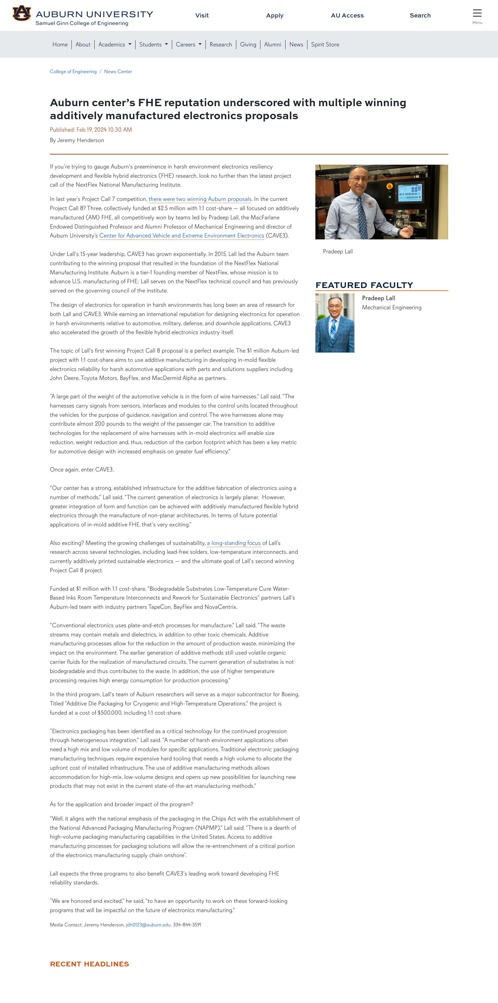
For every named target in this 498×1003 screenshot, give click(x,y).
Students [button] (151, 44)
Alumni (272, 44)
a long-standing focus (234, 543)
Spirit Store (325, 44)
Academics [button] (112, 44)
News (296, 44)
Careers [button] (186, 44)
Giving (248, 44)
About (83, 44)
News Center (118, 71)
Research (221, 44)
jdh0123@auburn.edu (148, 925)
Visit (202, 15)
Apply (275, 15)
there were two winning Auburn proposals (200, 199)
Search (420, 15)
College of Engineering (73, 71)
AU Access (347, 15)
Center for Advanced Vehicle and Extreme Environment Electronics (181, 235)
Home (60, 44)
